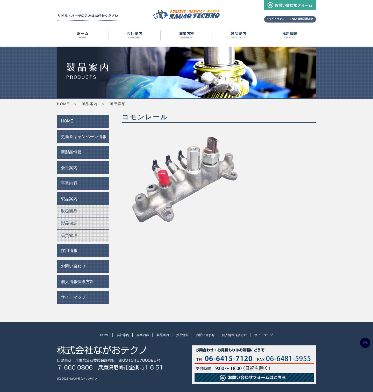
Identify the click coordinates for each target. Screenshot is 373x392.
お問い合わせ (73, 266)
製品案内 (238, 36)
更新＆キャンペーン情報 (83, 136)
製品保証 (69, 223)
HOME (83, 36)
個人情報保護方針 (77, 281)
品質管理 (69, 235)
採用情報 (290, 36)
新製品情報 (71, 152)
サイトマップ (73, 297)
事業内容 (186, 36)
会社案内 (135, 36)
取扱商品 (69, 211)
